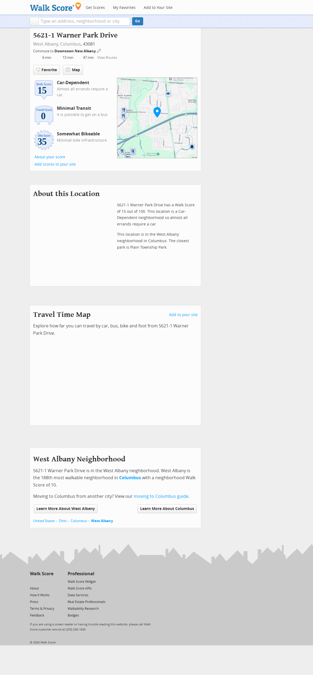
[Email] (50, 581)
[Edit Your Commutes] (99, 50)
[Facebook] (41, 581)
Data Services (78, 595)
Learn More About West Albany (65, 508)
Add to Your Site (158, 7)
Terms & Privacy (42, 609)
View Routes (107, 58)
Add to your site (183, 315)
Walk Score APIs (80, 588)
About (34, 588)
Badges (73, 615)
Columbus (70, 44)
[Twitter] (33, 581)
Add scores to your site (55, 164)
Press (34, 602)
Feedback (37, 615)
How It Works (40, 595)
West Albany (102, 521)
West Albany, (46, 44)
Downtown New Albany (75, 51)
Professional (81, 573)
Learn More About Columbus (167, 508)
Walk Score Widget (82, 582)
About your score (50, 157)
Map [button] (73, 69)
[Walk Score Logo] (55, 6)
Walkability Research (83, 609)
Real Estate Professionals (86, 602)
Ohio (63, 521)
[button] (34, 21)
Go (137, 21)
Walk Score (41, 573)
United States (44, 521)
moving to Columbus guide (161, 496)
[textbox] (84, 21)
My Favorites (124, 7)
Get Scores (95, 7)
